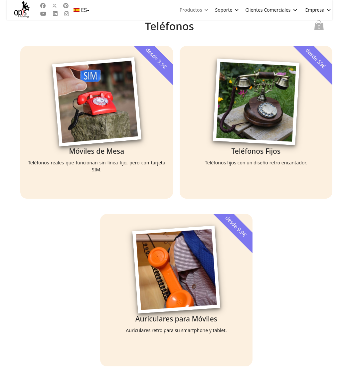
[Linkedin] (55, 13)
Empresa (314, 10)
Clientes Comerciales (267, 10)
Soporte (223, 10)
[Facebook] (43, 5)
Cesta (319, 26)
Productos (191, 10)
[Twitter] (54, 5)
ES (81, 10)
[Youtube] (43, 13)
